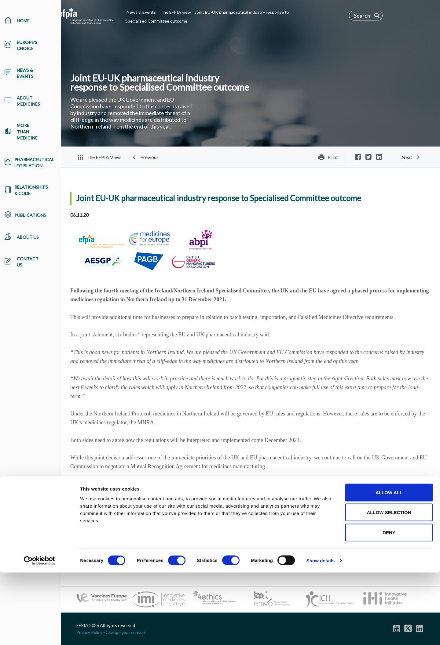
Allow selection (389, 585)
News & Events (141, 12)
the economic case (213, 484)
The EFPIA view (175, 12)
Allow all (389, 564)
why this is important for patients (145, 484)
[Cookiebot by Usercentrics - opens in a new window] (39, 633)
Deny (389, 604)
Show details (320, 633)
